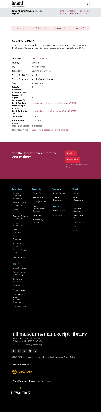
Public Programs (60, 193)
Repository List (19, 257)
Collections (71, 11)
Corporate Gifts (19, 306)
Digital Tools (38, 193)
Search (20, 28)
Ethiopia (63, 14)
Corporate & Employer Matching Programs (18, 298)
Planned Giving (19, 290)
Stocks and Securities (17, 280)
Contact (76, 231)
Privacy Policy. (69, 357)
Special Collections (17, 231)
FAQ (75, 226)
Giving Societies (19, 268)
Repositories (84, 11)
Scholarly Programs (57, 198)
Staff (75, 204)
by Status (79, 28)
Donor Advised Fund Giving (19, 273)
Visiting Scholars (39, 202)
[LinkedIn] (30, 351)
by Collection (39, 28)
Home (61, 11)
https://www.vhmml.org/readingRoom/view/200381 (54, 103)
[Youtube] (24, 351)
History (76, 193)
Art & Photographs (18, 237)
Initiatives (37, 215)
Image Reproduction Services (39, 208)
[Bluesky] (35, 351)
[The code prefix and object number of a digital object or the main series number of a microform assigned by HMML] (26, 75)
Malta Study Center (38, 221)
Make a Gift (17, 311)
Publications (78, 222)
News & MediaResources (79, 216)
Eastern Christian (39, 59)
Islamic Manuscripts (18, 210)
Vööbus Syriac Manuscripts (19, 244)
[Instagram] (19, 351)
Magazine (72, 160)
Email (71, 153)
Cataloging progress (41, 130)
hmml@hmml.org (34, 345)
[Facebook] (13, 351)
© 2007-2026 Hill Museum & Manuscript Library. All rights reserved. (37, 357)
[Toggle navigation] (87, 4)
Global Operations (78, 198)
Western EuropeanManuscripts (18, 195)
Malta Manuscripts (18, 224)
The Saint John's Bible (19, 251)
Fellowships (38, 197)
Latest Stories (59, 211)
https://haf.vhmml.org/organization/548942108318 (54, 111)
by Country (60, 28)
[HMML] (18, 4)
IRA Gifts (16, 286)
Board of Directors (77, 210)
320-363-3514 (17, 345)
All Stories (57, 215)
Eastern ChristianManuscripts (20, 203)
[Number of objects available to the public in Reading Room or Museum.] (21, 95)
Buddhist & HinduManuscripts (20, 217)
